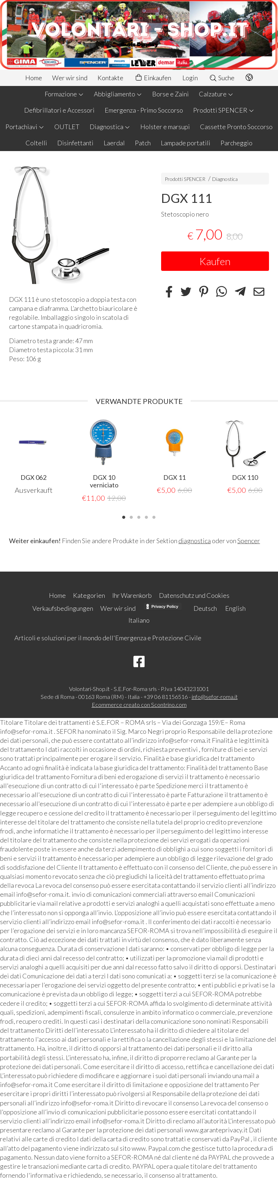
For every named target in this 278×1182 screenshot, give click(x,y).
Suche (221, 78)
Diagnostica (110, 127)
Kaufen (215, 261)
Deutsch (205, 608)
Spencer (248, 540)
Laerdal (114, 143)
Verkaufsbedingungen (62, 608)
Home (33, 78)
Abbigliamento (118, 94)
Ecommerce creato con (139, 704)
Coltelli (36, 143)
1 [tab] (123, 516)
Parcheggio (236, 143)
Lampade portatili (185, 143)
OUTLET (66, 127)
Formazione (64, 94)
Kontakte (110, 78)
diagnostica (194, 540)
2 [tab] (131, 516)
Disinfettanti (75, 143)
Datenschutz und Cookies (194, 595)
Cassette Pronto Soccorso (236, 127)
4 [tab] (146, 516)
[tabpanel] (33, 456)
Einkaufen (153, 77)
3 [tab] (138, 516)
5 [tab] (153, 516)
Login (190, 78)
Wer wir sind (69, 78)
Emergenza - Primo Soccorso (144, 110)
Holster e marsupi (165, 127)
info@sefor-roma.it (215, 696)
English (235, 608)
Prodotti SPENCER (223, 110)
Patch (143, 143)
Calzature (216, 94)
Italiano (139, 620)
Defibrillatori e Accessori (59, 110)
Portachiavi (24, 127)
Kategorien (89, 595)
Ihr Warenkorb (132, 595)
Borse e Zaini (170, 94)
